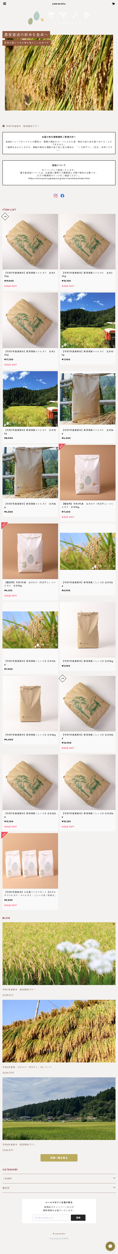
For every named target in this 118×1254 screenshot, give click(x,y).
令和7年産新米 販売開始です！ (20, 126)
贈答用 (5, 1188)
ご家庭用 (7, 1178)
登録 (78, 1217)
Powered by (59, 1238)
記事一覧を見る (59, 1157)
